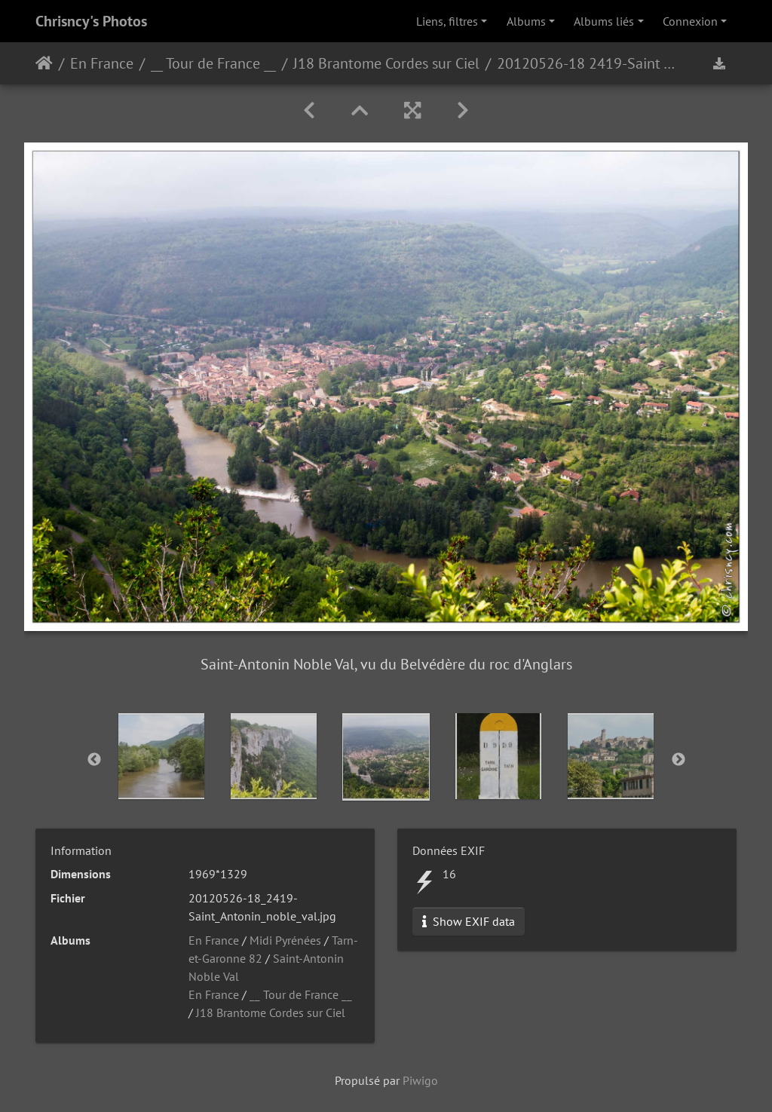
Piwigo (420, 1080)
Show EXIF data (468, 921)
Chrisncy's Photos (91, 21)
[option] (162, 756)
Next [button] (678, 759)
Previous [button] (94, 759)
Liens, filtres (447, 21)
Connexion (690, 21)
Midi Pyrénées (285, 940)
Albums (526, 21)
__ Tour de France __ (213, 63)
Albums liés (604, 21)
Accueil (44, 63)
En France (101, 63)
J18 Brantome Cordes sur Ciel (386, 63)
